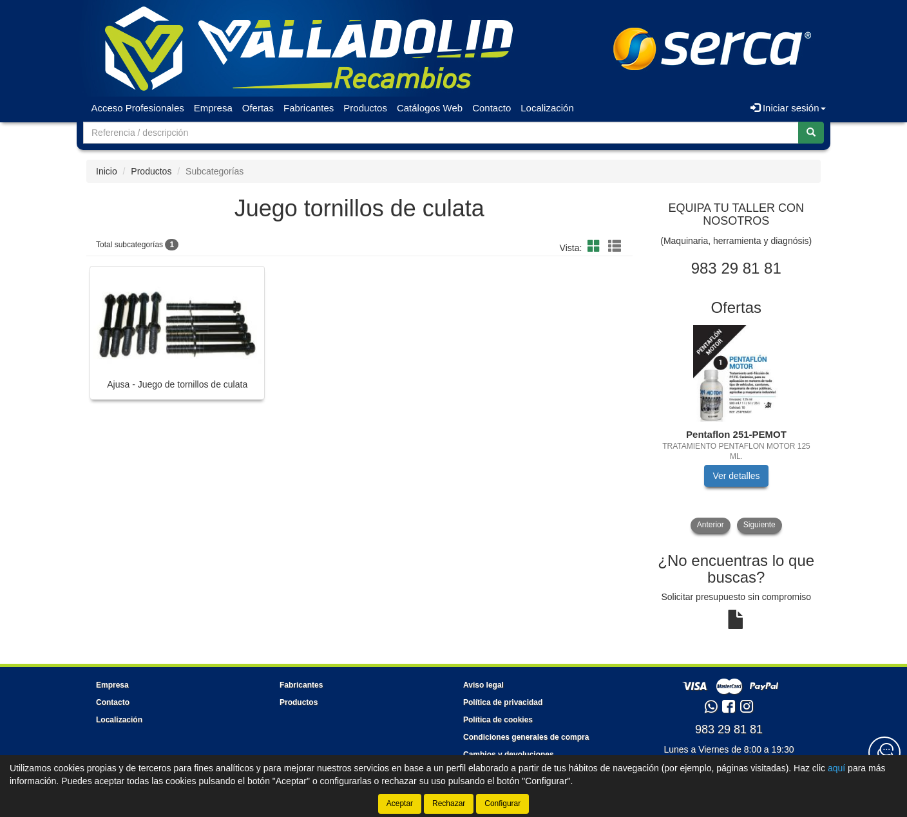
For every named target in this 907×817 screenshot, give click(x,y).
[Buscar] (811, 133)
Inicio (106, 171)
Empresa (213, 107)
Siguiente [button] (759, 524)
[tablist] (736, 429)
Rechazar (448, 803)
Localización (547, 107)
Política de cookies (498, 719)
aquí (836, 768)
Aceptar (400, 803)
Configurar (502, 803)
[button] (596, 246)
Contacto (491, 107)
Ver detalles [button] (735, 476)
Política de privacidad (502, 702)
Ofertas (258, 107)
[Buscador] (441, 133)
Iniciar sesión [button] (788, 107)
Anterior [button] (710, 524)
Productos (365, 107)
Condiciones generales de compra (526, 737)
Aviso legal (483, 685)
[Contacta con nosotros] (884, 753)
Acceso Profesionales (137, 107)
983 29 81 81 (729, 729)
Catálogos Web (430, 107)
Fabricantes (308, 107)
